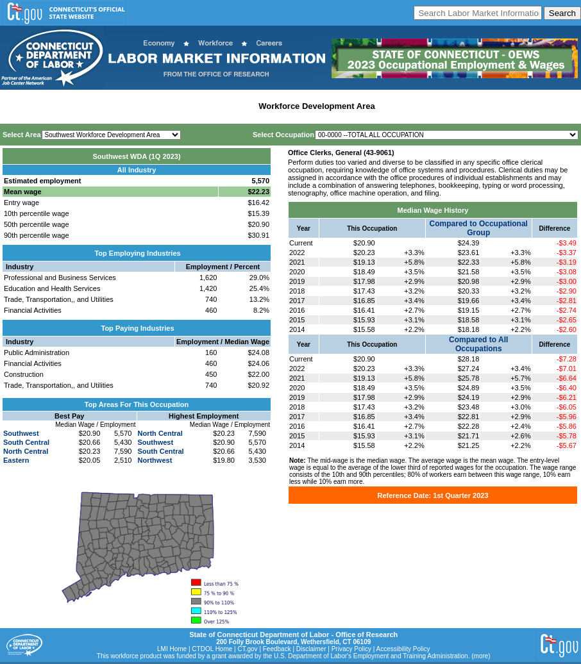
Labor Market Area (216, 106)
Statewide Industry (140, 106)
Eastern (16, 460)
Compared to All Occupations (478, 344)
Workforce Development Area (316, 106)
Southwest (21, 433)
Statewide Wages (66, 106)
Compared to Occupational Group (479, 228)
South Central (26, 442)
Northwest (155, 460)
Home (15, 106)
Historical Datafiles (417, 106)
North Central (25, 451)
